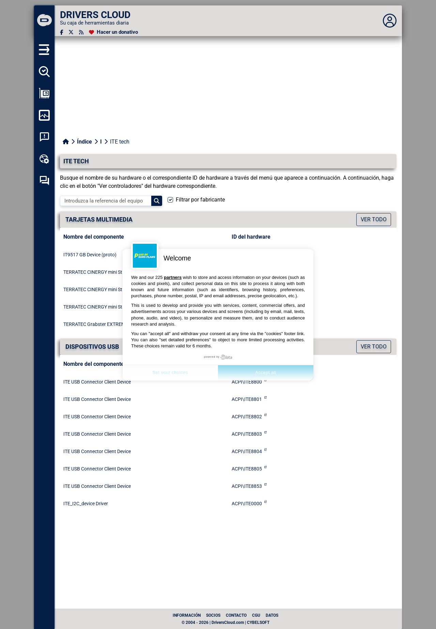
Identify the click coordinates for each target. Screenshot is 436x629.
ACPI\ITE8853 (247, 486)
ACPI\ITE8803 (247, 434)
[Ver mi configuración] (44, 93)
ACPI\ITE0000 (247, 503)
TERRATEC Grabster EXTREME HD (99, 324)
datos (272, 615)
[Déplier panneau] (389, 21)
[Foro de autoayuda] (44, 180)
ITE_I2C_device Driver (85, 503)
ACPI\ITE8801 (247, 399)
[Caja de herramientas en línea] (44, 158)
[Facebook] (61, 32)
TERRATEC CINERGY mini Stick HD (99, 272)
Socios (213, 615)
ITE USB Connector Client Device (97, 382)
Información (187, 615)
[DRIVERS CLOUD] (44, 21)
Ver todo (374, 219)
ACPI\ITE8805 (247, 468)
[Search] (156, 201)
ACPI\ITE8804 (247, 451)
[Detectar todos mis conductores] (44, 71)
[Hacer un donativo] (113, 32)
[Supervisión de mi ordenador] (44, 115)
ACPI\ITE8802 (247, 416)
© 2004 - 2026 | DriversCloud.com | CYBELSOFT (225, 622)
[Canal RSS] (81, 32)
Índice (84, 141)
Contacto (236, 615)
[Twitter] (71, 32)
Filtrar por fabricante (200, 199)
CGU (256, 615)
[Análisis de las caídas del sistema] (44, 137)
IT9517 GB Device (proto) (89, 254)
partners (173, 277)
